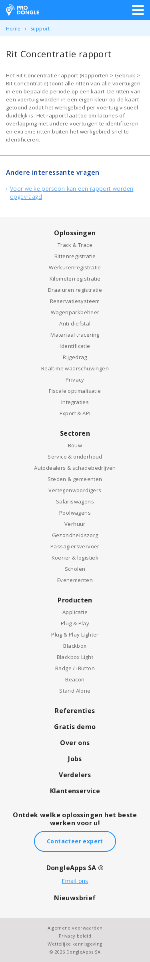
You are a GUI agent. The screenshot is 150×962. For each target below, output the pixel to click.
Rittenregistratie (75, 256)
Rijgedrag (75, 357)
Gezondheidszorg (75, 535)
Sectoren (75, 433)
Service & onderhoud (75, 456)
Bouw (75, 445)
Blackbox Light (75, 657)
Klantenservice (75, 790)
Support (40, 28)
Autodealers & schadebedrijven (75, 467)
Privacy (75, 379)
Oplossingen (75, 232)
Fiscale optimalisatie (75, 390)
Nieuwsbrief (75, 897)
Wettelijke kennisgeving (75, 944)
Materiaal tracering (75, 334)
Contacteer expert (75, 841)
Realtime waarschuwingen (75, 368)
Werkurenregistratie (75, 267)
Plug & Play (75, 623)
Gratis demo (75, 726)
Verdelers (75, 774)
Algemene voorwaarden (75, 928)
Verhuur (75, 523)
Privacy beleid (75, 936)
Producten (75, 600)
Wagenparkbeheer (75, 312)
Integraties (75, 402)
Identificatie (75, 346)
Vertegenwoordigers (74, 490)
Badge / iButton (75, 668)
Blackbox (74, 645)
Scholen (75, 568)
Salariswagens (75, 501)
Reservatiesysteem (75, 301)
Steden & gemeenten (75, 479)
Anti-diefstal (74, 323)
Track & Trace (75, 245)
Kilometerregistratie (75, 278)
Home (13, 28)
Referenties (75, 710)
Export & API (75, 413)
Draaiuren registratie (75, 289)
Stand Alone (74, 690)
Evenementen (75, 580)
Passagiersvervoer (75, 546)
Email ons (75, 881)
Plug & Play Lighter (75, 634)
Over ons (75, 742)
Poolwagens (75, 512)
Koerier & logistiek (75, 557)
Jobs (75, 758)
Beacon (74, 679)
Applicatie (75, 612)
